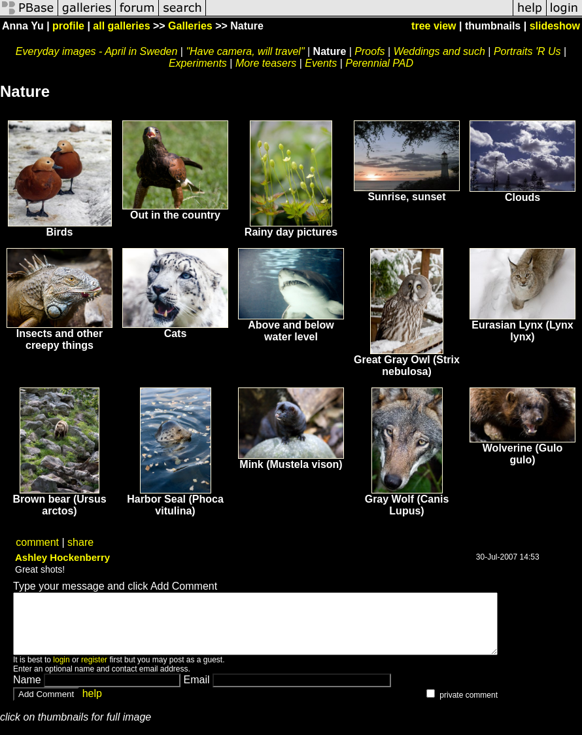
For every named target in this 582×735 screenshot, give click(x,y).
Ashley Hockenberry (62, 557)
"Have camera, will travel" (245, 51)
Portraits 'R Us (527, 51)
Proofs (369, 51)
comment (37, 542)
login (61, 671)
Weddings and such (439, 51)
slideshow (555, 25)
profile (68, 25)
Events (321, 63)
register (94, 671)
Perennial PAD (379, 63)
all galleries (121, 25)
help (92, 705)
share (80, 542)
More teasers (265, 63)
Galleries (190, 25)
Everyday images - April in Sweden (97, 51)
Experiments (198, 63)
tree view (433, 25)
